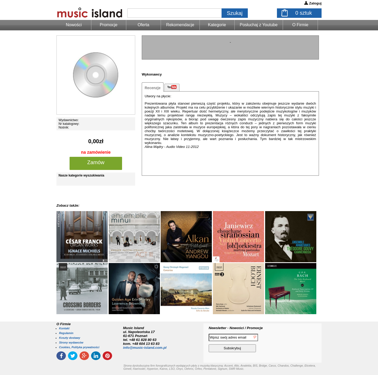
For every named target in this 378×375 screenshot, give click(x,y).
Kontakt (64, 328)
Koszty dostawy (69, 337)
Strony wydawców (71, 342)
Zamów (95, 162)
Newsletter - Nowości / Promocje (236, 328)
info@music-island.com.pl (145, 348)
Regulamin (66, 333)
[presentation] (300, 344)
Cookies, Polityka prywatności (79, 347)
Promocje (109, 25)
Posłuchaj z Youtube (258, 25)
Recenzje (153, 88)
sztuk (303, 13)
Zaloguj (315, 3)
